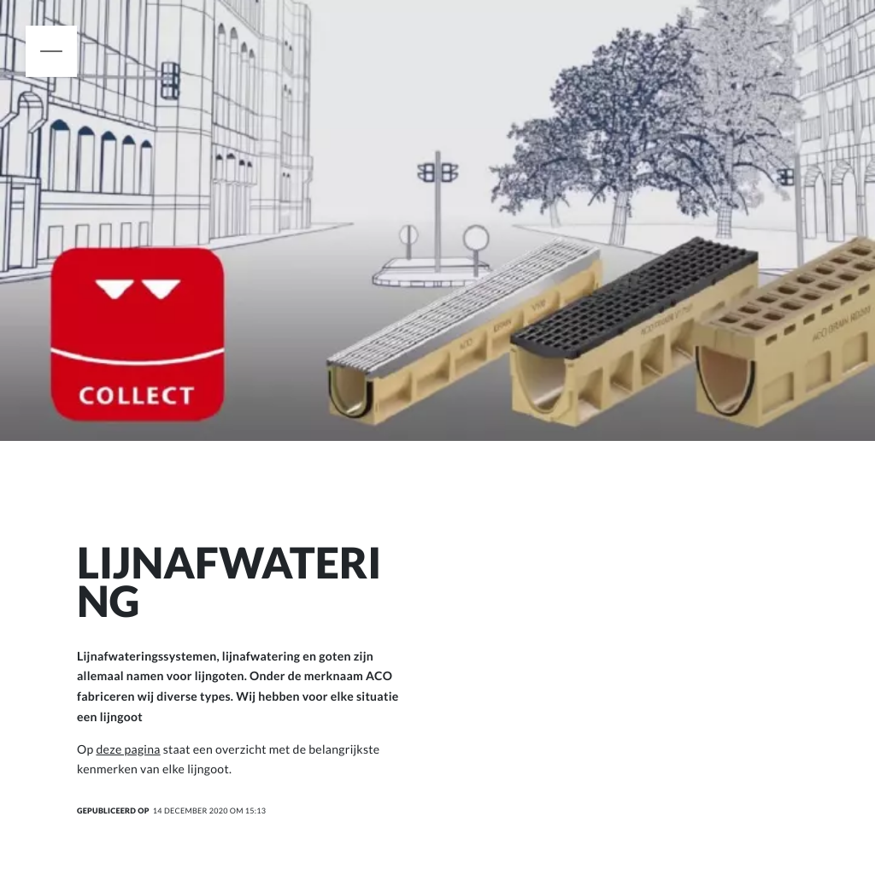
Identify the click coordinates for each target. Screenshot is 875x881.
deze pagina (128, 749)
